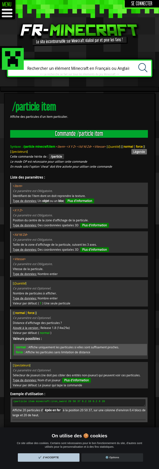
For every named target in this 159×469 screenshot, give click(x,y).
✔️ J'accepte (48, 457)
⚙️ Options (112, 457)
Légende (139, 152)
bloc (61, 201)
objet (45, 201)
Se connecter (141, 4)
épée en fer (53, 411)
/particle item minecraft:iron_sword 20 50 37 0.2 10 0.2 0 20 (79, 403)
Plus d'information (79, 201)
